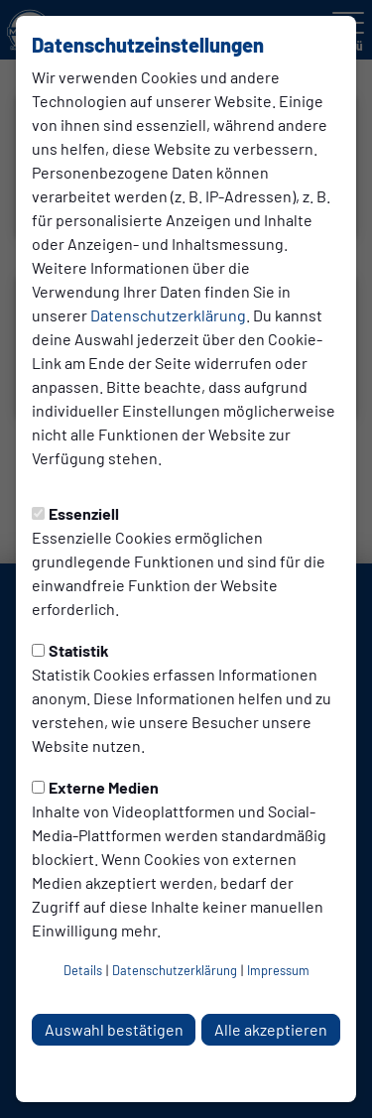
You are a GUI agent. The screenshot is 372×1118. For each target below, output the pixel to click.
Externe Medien (95, 787)
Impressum (278, 970)
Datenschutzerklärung (168, 315)
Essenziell (75, 513)
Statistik (70, 650)
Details (82, 970)
